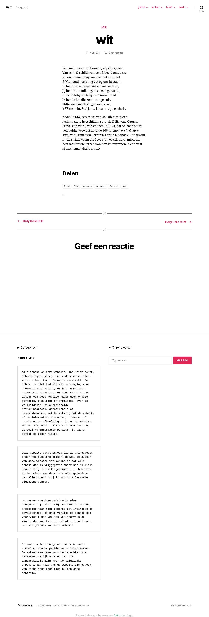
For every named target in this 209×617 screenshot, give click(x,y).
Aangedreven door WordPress (73, 605)
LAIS (104, 27)
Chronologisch (122, 347)
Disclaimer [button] (25, 358)
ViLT (9, 7)
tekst (169, 7)
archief (155, 7)
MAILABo (182, 360)
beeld (182, 7)
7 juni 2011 (94, 53)
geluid (141, 7)
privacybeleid (44, 605)
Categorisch (29, 347)
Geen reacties (116, 53)
